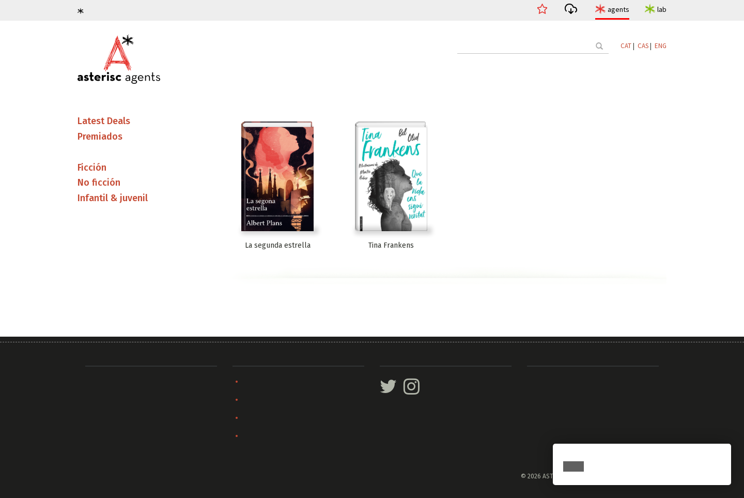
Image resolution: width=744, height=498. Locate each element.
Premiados (100, 136)
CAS (643, 45)
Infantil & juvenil (113, 198)
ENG (661, 45)
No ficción (99, 182)
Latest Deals (104, 121)
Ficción (92, 167)
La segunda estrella (278, 245)
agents (618, 9)
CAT (626, 45)
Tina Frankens (391, 245)
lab (662, 9)
